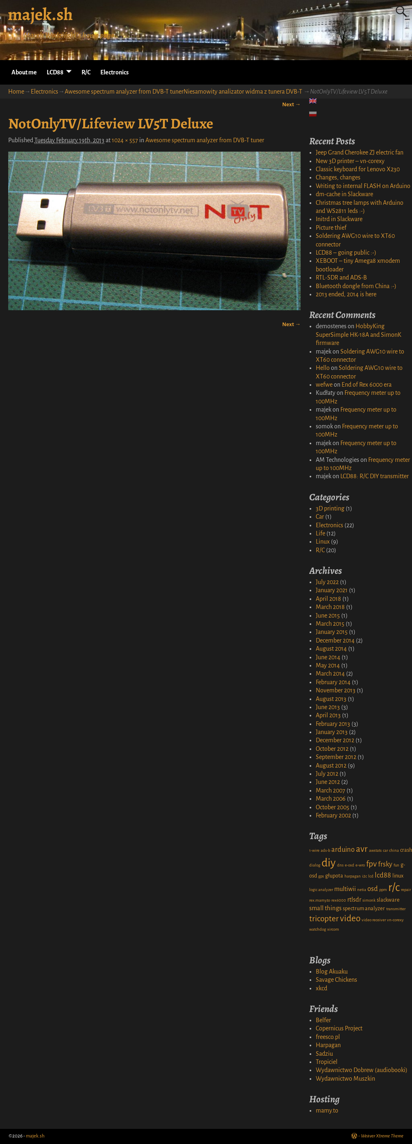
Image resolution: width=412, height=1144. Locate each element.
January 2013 (332, 732)
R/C (86, 72)
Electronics (114, 72)
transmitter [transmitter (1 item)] (395, 909)
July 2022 (327, 582)
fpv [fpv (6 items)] (371, 864)
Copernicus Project (339, 1028)
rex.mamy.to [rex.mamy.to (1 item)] (319, 900)
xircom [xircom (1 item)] (333, 929)
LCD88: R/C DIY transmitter (374, 476)
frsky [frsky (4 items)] (385, 864)
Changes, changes (338, 177)
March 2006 (331, 798)
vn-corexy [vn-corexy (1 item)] (395, 920)
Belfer (323, 1020)
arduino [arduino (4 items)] (343, 849)
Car (320, 516)
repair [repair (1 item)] (406, 889)
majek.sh (40, 14)
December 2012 (335, 740)
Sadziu (324, 1053)
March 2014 (330, 673)
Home (16, 91)
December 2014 (335, 640)
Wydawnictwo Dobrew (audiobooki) (361, 1070)
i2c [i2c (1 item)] (364, 876)
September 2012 (336, 757)
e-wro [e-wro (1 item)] (360, 865)
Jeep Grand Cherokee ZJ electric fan (359, 152)
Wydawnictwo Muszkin (345, 1078)
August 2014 (331, 648)
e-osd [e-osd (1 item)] (349, 865)
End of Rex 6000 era (367, 384)
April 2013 (328, 715)
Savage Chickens (336, 979)
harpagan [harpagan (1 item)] (352, 876)
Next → (291, 104)
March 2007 (330, 790)
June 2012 (328, 782)
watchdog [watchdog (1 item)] (317, 929)
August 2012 (331, 765)
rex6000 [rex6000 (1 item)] (338, 900)
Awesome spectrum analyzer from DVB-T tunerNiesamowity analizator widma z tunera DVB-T (183, 91)
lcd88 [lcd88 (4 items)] (383, 875)
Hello (323, 368)
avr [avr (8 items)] (362, 849)
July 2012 (327, 773)
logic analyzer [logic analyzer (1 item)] (321, 889)
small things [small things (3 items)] (325, 908)
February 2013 (333, 724)
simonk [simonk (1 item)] (369, 900)
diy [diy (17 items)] (328, 863)
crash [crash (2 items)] (406, 850)
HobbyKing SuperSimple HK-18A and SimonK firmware (358, 334)
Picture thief (331, 227)
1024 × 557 (125, 140)
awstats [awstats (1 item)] (375, 850)
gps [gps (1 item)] (321, 876)
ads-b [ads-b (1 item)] (325, 850)
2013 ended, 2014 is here (346, 294)
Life (320, 533)
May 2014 (328, 665)
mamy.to (327, 1110)
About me (24, 72)
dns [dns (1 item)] (340, 865)
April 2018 (328, 599)
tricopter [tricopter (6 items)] (324, 918)
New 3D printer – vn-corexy (350, 161)
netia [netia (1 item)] (361, 889)
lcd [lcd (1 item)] (371, 876)
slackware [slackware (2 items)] (388, 900)
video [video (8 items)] (350, 918)
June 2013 (328, 707)
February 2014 (333, 682)
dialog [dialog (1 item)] (314, 865)
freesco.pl (328, 1037)
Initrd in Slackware (339, 219)
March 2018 (330, 607)
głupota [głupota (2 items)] (334, 876)
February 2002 (333, 815)
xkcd (321, 988)
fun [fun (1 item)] (396, 865)
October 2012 (332, 749)
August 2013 (331, 699)
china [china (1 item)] (394, 850)
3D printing (330, 508)
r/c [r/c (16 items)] (394, 887)
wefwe (324, 384)
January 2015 (332, 632)
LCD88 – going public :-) (346, 252)
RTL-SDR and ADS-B (341, 277)
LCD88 (55, 72)
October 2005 (332, 807)
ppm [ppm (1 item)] (383, 889)
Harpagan (328, 1045)
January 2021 (332, 590)
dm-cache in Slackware (344, 194)
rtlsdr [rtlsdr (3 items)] (354, 899)
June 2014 (328, 657)
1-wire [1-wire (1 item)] (314, 850)
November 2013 (335, 690)
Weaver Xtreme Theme (382, 1136)
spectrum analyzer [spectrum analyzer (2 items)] (364, 908)
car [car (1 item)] (385, 850)
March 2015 (330, 623)
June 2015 (328, 615)
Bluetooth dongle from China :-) (356, 286)
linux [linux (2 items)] (397, 876)
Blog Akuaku (332, 971)
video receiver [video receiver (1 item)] (374, 920)
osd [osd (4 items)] (372, 889)
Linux (323, 541)
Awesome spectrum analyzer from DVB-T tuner (204, 140)
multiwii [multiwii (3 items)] (345, 889)
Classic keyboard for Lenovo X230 (358, 169)
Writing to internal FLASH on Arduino (363, 186)
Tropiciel (326, 1062)
